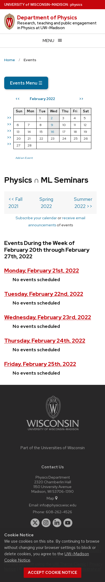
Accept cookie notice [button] (52, 572)
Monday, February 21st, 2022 (41, 270)
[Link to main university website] (52, 431)
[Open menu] (52, 41)
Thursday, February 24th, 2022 (44, 340)
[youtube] (67, 522)
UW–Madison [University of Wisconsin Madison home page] (36, 4)
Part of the (53, 447)
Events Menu (26, 83)
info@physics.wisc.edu (58, 504)
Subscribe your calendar (36, 217)
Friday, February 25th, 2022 (40, 364)
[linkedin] (57, 522)
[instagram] (46, 522)
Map (52, 498)
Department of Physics (47, 17)
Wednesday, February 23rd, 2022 (47, 317)
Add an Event (24, 158)
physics (76, 4)
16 (52, 131)
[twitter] (35, 522)
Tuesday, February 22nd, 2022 (43, 293)
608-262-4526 (59, 511)
